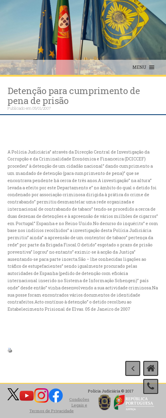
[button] (139, 67)
